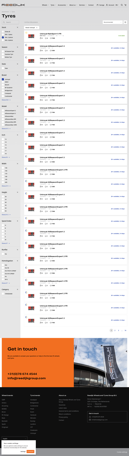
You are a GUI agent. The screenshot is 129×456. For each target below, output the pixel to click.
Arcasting (5, 406)
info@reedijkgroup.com (98, 420)
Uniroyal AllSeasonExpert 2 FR (53, 170)
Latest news (63, 408)
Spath (4, 424)
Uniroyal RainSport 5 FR (50, 34)
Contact (91, 5)
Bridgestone (34, 403)
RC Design (5, 415)
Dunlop (32, 421)
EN (117, 5)
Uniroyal (33, 433)
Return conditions (65, 414)
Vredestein (33, 430)
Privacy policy (63, 417)
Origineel (5, 427)
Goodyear (33, 400)
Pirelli (32, 409)
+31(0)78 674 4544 (96, 417)
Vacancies (62, 405)
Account (110, 5)
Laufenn (33, 424)
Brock (4, 412)
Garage (100, 5)
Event (32, 412)
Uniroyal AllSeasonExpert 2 (52, 46)
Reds (3, 418)
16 (125, 330)
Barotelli (4, 421)
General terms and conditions (69, 411)
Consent (30, 451)
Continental (34, 406)
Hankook (33, 415)
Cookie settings (122, 452)
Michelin (33, 418)
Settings (23, 451)
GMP (3, 400)
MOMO (4, 409)
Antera (4, 403)
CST (31, 427)
